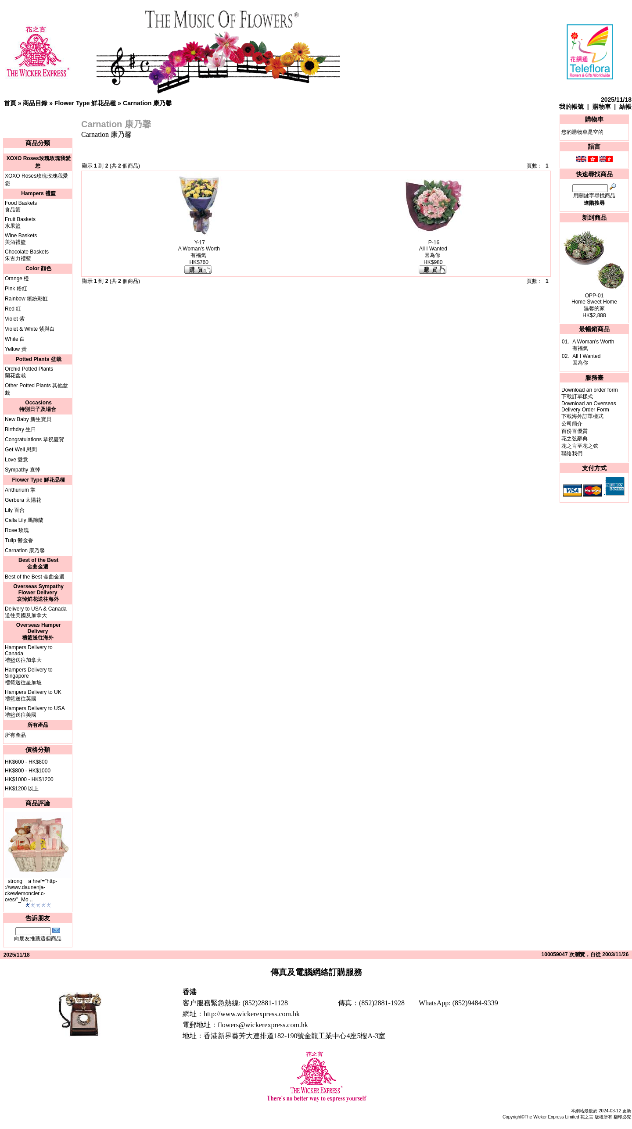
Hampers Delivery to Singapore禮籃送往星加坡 (29, 676)
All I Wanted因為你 (586, 359)
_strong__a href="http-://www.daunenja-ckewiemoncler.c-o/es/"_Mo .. (31, 890)
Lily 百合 (15, 510)
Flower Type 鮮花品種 (85, 103)
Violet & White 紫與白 (30, 329)
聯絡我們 (571, 453)
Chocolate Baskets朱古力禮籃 (27, 255)
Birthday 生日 (20, 429)
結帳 (625, 106)
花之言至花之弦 (579, 446)
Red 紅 (13, 309)
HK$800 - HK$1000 (27, 771)
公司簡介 (571, 424)
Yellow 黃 (16, 349)
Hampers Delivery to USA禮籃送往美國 (35, 711)
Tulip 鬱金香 (19, 540)
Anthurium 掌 (20, 490)
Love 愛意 (16, 460)
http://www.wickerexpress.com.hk (252, 1014)
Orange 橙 (17, 278)
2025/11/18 (616, 99)
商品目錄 (35, 103)
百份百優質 (574, 431)
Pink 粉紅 (16, 289)
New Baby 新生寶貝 (28, 419)
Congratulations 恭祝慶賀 (34, 439)
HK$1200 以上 (22, 789)
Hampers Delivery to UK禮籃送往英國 (33, 695)
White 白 (15, 339)
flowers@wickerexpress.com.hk (263, 1025)
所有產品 (15, 735)
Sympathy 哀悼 (22, 470)
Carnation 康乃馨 (147, 103)
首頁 (10, 103)
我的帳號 (571, 106)
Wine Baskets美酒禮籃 (21, 238)
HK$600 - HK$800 (26, 762)
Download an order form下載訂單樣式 (589, 393)
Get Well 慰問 (21, 450)
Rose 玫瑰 (17, 530)
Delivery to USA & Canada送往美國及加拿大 (36, 612)
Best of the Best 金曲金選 (35, 577)
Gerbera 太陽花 (23, 500)
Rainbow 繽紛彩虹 (26, 299)
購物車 (601, 106)
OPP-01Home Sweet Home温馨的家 (594, 302)
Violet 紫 (15, 319)
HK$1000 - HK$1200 (29, 779)
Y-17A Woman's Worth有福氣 (199, 248)
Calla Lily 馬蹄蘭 (24, 520)
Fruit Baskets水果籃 (20, 222)
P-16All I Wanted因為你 (433, 248)
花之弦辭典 (574, 439)
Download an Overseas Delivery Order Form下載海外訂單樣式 (588, 409)
